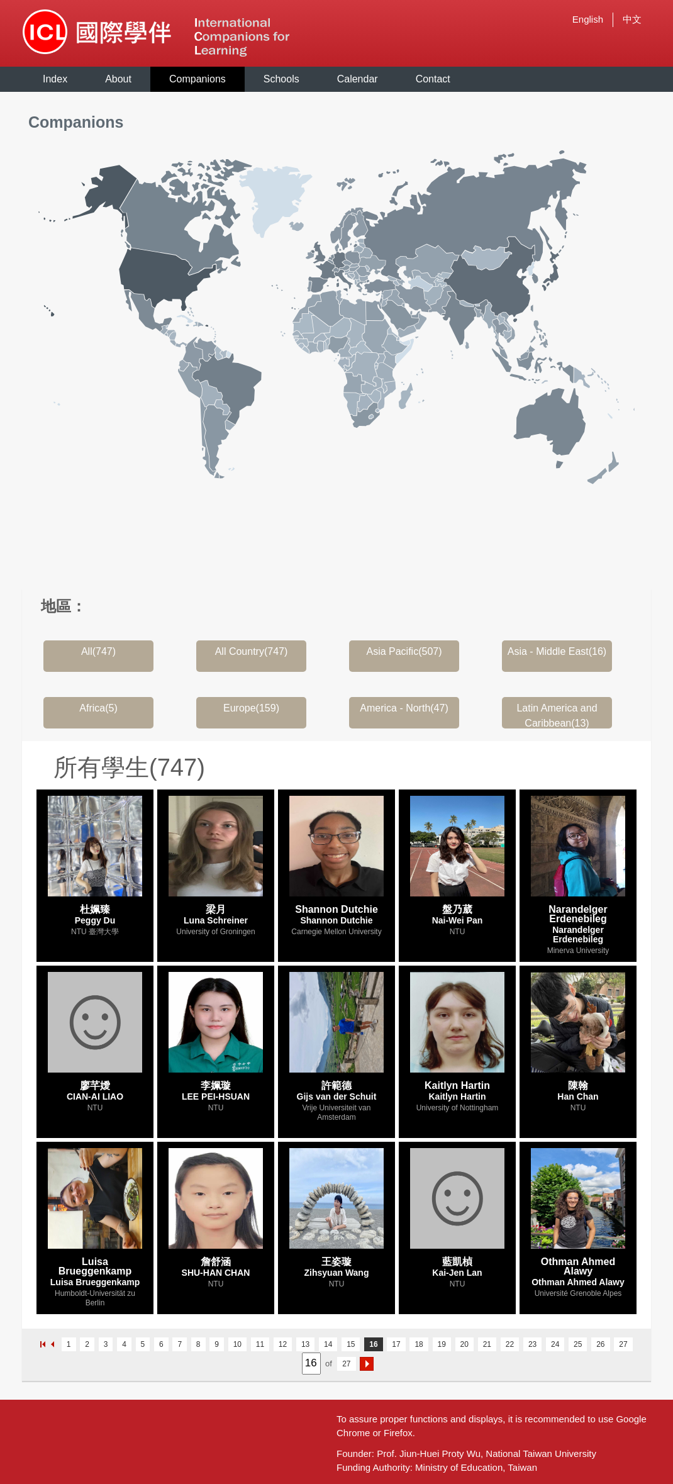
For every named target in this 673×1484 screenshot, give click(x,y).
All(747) (98, 651)
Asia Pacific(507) (404, 651)
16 (373, 1344)
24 (555, 1344)
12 (283, 1344)
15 (351, 1344)
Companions (197, 79)
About (118, 79)
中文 (632, 19)
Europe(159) (251, 708)
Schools (281, 79)
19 (442, 1344)
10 (237, 1344)
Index (55, 79)
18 (418, 1344)
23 (532, 1344)
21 (487, 1344)
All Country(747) (251, 651)
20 (464, 1344)
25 (578, 1344)
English (587, 19)
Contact (433, 79)
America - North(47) (404, 708)
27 (623, 1344)
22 (510, 1344)
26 (600, 1344)
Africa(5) (98, 708)
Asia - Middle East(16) (557, 651)
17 (396, 1344)
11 (260, 1344)
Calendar (357, 79)
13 (305, 1344)
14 (328, 1344)
